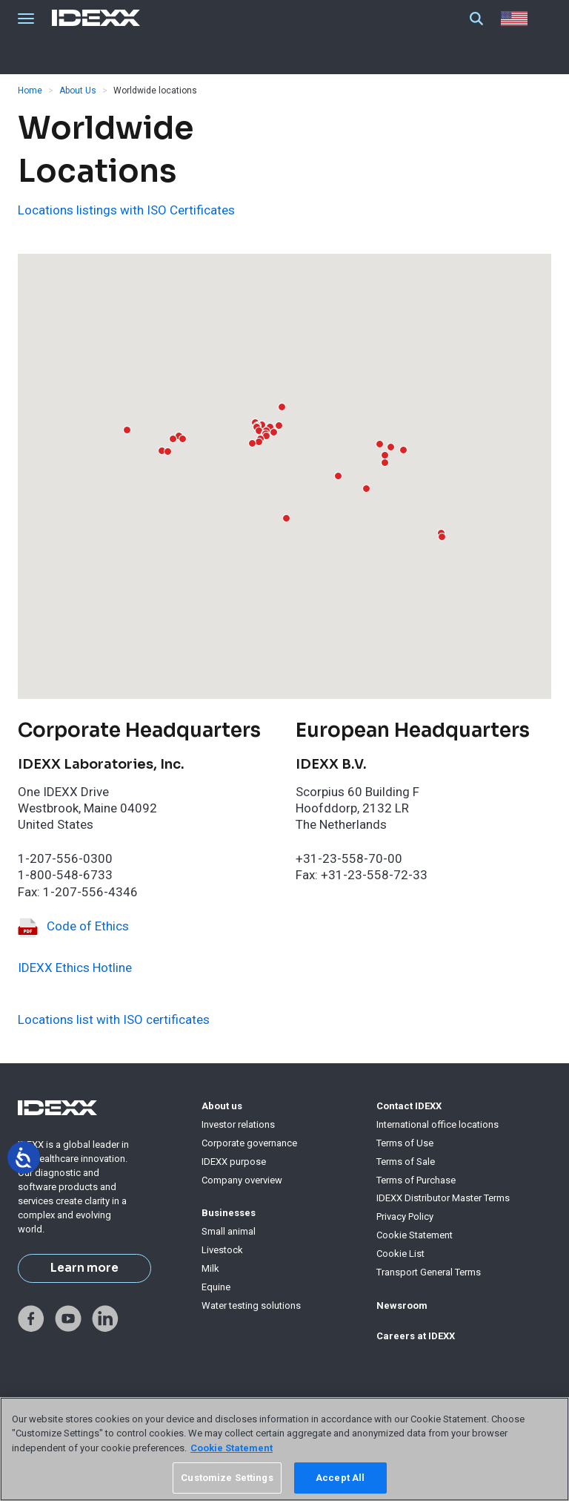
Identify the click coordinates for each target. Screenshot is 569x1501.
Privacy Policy (404, 1216)
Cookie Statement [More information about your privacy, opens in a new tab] (231, 1448)
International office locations (437, 1124)
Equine (216, 1287)
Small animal (229, 1231)
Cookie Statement (414, 1235)
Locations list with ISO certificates (114, 1019)
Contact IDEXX (409, 1105)
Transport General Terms (428, 1272)
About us (222, 1105)
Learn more (84, 1268)
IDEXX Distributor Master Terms (443, 1197)
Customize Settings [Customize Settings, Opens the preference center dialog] (227, 1477)
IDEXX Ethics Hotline (75, 967)
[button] (274, 432)
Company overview (242, 1180)
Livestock (222, 1249)
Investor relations (238, 1124)
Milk (210, 1268)
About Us (77, 90)
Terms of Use (404, 1143)
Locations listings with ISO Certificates (126, 210)
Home (30, 90)
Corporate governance (249, 1143)
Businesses (229, 1212)
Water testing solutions (251, 1305)
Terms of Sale (405, 1161)
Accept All (340, 1477)
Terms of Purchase (416, 1180)
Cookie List (400, 1253)
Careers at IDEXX (415, 1335)
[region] (284, 1449)
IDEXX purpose (234, 1161)
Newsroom (401, 1305)
